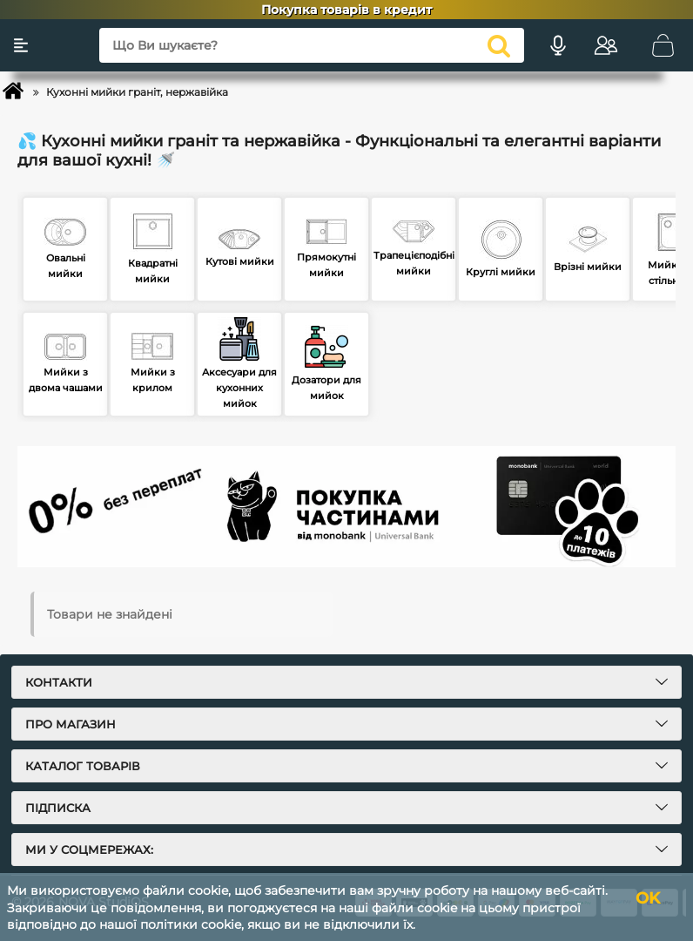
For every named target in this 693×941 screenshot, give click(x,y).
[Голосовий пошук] (558, 45)
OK (648, 898)
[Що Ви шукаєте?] (311, 45)
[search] (499, 45)
